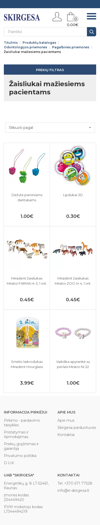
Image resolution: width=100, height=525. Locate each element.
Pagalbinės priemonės (70, 47)
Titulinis (11, 42)
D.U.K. (9, 463)
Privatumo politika (20, 455)
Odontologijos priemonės (25, 47)
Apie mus (65, 420)
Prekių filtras (50, 70)
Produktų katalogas (39, 42)
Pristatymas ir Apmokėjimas (16, 434)
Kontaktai (66, 434)
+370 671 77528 (78, 483)
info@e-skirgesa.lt (73, 490)
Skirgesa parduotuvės (76, 427)
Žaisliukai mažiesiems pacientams (32, 51)
